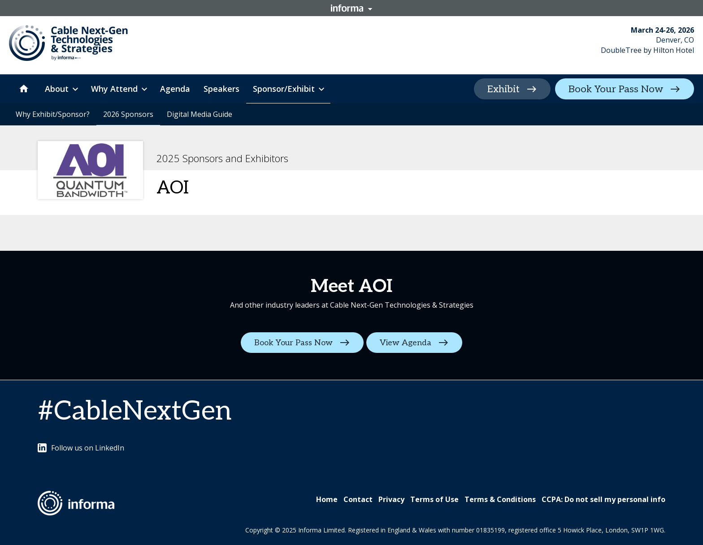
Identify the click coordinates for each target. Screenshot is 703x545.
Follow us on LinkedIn (81, 448)
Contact (358, 499)
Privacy (391, 499)
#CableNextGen (134, 411)
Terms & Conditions (500, 499)
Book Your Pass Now (615, 89)
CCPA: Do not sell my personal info (603, 499)
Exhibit (503, 89)
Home (327, 499)
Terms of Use (434, 499)
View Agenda (406, 343)
